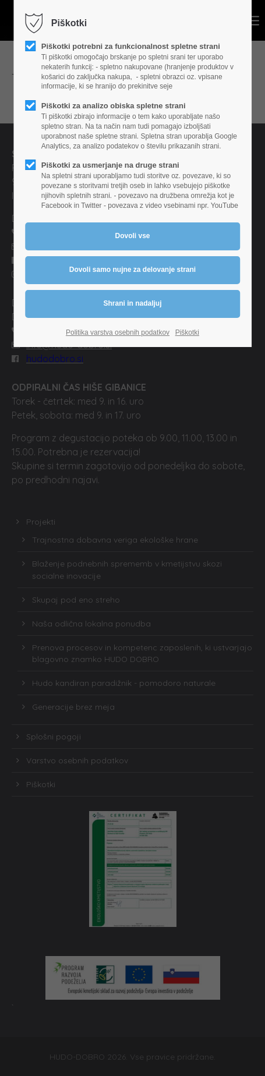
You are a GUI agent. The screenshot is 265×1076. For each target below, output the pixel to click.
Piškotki (187, 332)
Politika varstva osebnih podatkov (117, 332)
